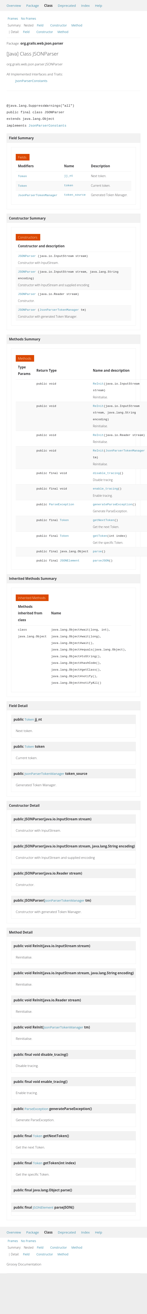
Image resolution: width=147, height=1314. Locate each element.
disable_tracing (106, 472)
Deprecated (67, 5)
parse (97, 550)
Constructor (58, 25)
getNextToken (103, 519)
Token (22, 176)
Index (85, 5)
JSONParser (27, 255)
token (68, 185)
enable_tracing (105, 487)
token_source (75, 194)
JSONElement (69, 559)
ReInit (98, 382)
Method (76, 25)
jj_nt (68, 176)
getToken (100, 535)
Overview (14, 5)
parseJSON (101, 559)
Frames (13, 18)
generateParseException (112, 503)
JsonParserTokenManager (37, 194)
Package (32, 5)
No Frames (28, 18)
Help (98, 5)
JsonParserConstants (31, 80)
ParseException (61, 503)
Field (40, 25)
